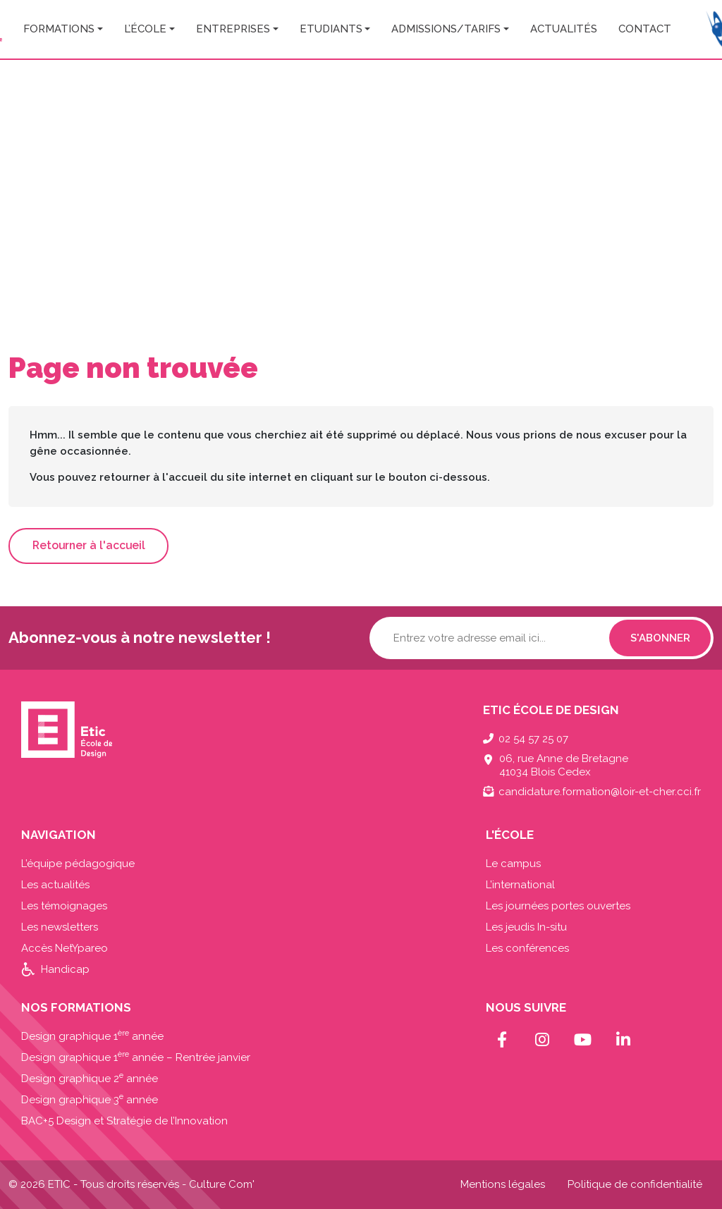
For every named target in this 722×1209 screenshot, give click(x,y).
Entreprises (233, 29)
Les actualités (55, 884)
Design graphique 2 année (89, 1078)
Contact (644, 29)
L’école (145, 29)
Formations (58, 29)
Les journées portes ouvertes (558, 906)
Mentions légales (502, 1184)
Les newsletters (59, 927)
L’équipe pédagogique (78, 863)
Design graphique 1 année (92, 1036)
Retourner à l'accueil (88, 545)
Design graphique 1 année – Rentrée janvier (135, 1057)
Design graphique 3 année (89, 1099)
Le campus (513, 863)
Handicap (65, 969)
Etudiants (331, 29)
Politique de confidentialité (635, 1184)
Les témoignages (64, 906)
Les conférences (527, 948)
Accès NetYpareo (64, 948)
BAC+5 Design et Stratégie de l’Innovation (124, 1121)
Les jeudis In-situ (526, 927)
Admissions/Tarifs (446, 29)
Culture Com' (222, 1184)
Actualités (563, 29)
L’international (520, 884)
